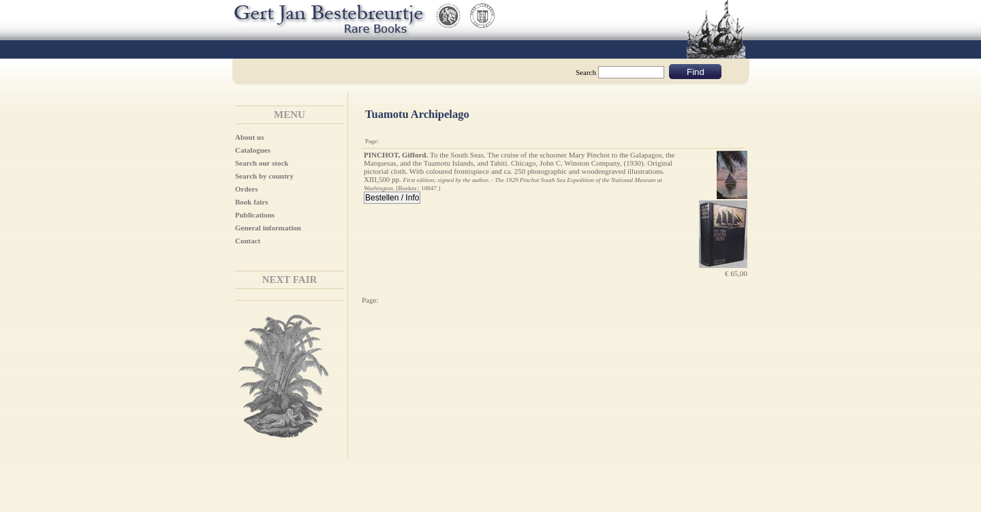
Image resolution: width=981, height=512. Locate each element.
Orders (246, 189)
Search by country (264, 176)
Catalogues (252, 150)
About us (249, 137)
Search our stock (261, 163)
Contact (247, 241)
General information (268, 228)
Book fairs (251, 202)
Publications (255, 215)
